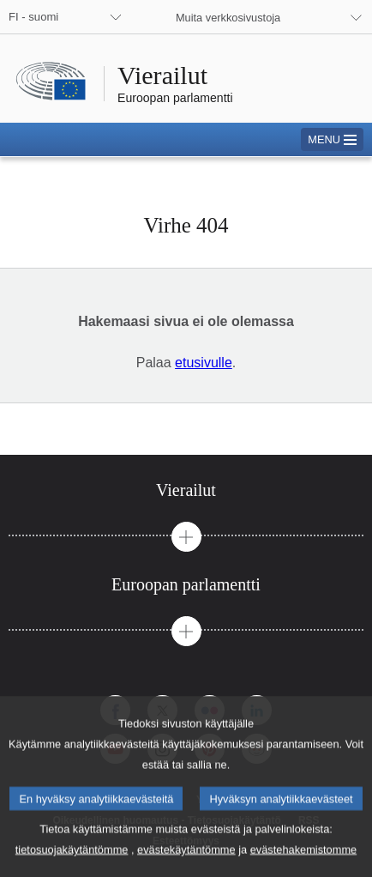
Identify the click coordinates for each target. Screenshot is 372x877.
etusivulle (203, 362)
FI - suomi (33, 16)
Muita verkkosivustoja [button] (228, 17)
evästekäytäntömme (186, 864)
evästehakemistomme (303, 864)
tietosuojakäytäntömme (72, 864)
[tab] (186, 490)
